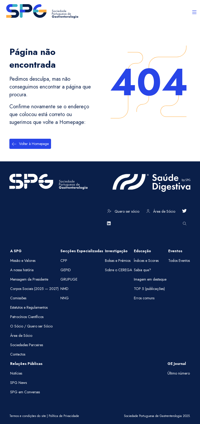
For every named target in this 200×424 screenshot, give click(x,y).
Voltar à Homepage (30, 144)
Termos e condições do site (27, 416)
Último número (178, 373)
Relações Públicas (26, 363)
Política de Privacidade (64, 416)
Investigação (116, 251)
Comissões (18, 298)
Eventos (175, 251)
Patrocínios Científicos (26, 316)
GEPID (65, 270)
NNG (64, 298)
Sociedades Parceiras (26, 344)
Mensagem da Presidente (29, 279)
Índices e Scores (146, 260)
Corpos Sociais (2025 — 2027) (34, 288)
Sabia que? (142, 270)
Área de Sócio (160, 211)
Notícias (16, 373)
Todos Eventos (179, 260)
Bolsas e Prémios (117, 260)
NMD (64, 288)
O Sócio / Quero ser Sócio (31, 326)
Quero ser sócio (123, 211)
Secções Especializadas (81, 251)
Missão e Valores (22, 260)
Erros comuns (144, 298)
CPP (63, 260)
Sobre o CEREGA (118, 270)
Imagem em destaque (150, 279)
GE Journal (176, 363)
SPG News (18, 382)
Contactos (17, 354)
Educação (142, 251)
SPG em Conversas (25, 392)
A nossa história (22, 270)
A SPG (16, 251)
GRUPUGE (68, 279)
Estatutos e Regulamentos (29, 307)
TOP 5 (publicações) (149, 288)
